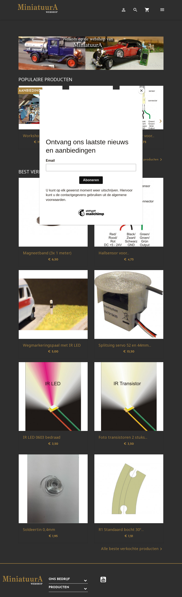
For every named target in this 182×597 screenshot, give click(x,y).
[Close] (141, 90)
